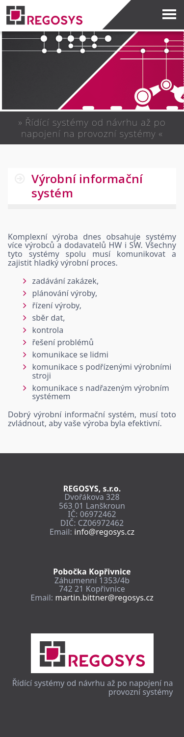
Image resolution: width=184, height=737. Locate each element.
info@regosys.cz (104, 531)
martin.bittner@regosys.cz (104, 597)
